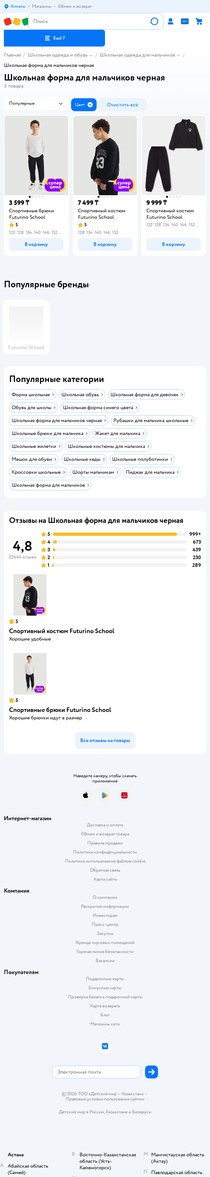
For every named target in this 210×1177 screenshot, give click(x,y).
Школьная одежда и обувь (58, 55)
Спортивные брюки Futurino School (60, 710)
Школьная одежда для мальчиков (137, 55)
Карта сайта (105, 879)
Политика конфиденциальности (105, 852)
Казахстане (117, 1112)
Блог (105, 1015)
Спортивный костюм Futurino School (61, 631)
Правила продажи (105, 843)
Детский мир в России (81, 1112)
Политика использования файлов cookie (105, 861)
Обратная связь (105, 870)
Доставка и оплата (105, 825)
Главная (12, 55)
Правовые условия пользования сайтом (105, 1099)
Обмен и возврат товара (105, 834)
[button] (54, 38)
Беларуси (141, 1112)
